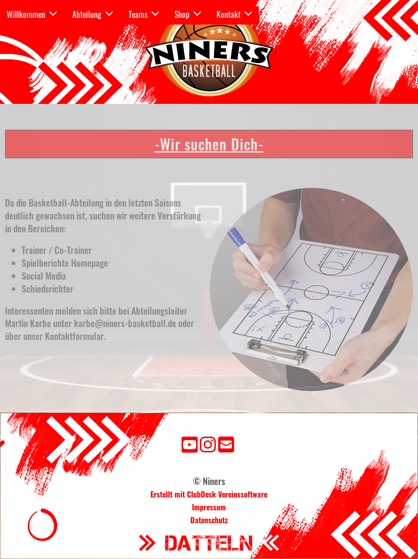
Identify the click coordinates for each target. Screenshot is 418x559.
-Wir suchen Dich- (209, 144)
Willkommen (32, 14)
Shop (188, 14)
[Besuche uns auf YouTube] (190, 443)
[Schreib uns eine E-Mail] (226, 443)
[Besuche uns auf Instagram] (208, 443)
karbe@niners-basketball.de (125, 323)
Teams (143, 14)
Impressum (209, 507)
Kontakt (234, 14)
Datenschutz (209, 520)
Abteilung (92, 14)
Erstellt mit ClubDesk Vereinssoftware (208, 494)
